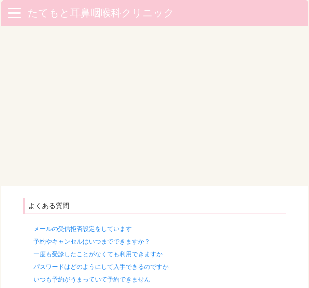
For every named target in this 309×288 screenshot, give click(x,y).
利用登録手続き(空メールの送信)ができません (96, 195)
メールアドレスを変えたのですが (79, 157)
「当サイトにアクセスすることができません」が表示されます (119, 182)
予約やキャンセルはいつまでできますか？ (91, 81)
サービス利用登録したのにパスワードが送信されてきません (116, 144)
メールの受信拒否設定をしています (82, 69)
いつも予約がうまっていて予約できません (91, 119)
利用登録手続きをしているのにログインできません (104, 208)
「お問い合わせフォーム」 (144, 220)
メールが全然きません (64, 170)
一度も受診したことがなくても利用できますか (98, 94)
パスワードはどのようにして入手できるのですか (101, 107)
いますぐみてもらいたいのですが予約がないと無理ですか (113, 132)
